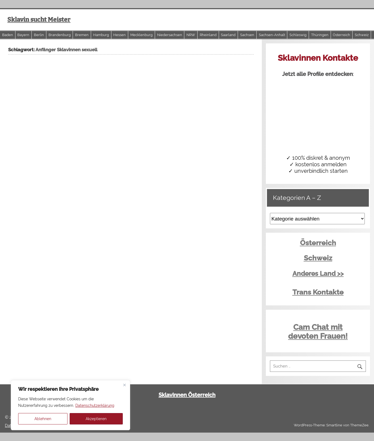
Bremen (82, 35)
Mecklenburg (141, 35)
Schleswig (298, 35)
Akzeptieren (96, 419)
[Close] (124, 385)
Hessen (119, 35)
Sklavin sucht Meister (38, 19)
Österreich (341, 35)
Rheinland (208, 35)
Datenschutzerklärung (94, 405)
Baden (7, 35)
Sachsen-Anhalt (272, 35)
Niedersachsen (169, 35)
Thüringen (319, 35)
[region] (70, 405)
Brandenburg (60, 35)
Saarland (228, 35)
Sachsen (247, 35)
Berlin (39, 35)
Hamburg (101, 35)
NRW (190, 35)
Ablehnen (42, 419)
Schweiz (362, 35)
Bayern (23, 35)
